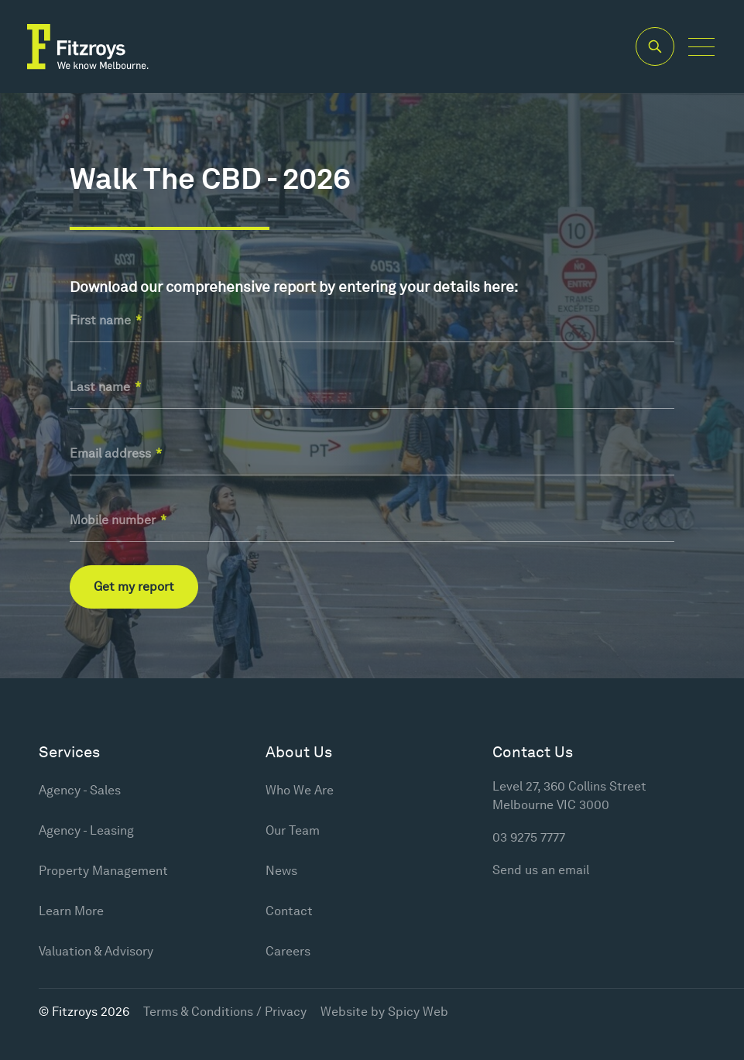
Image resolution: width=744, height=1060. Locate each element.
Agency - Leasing (86, 830)
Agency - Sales (80, 790)
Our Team (293, 830)
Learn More (71, 911)
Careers (288, 951)
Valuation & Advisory (96, 951)
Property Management (103, 870)
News (281, 870)
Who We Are (300, 790)
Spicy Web (418, 1011)
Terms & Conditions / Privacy (225, 1011)
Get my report (134, 586)
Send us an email (540, 870)
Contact (289, 911)
